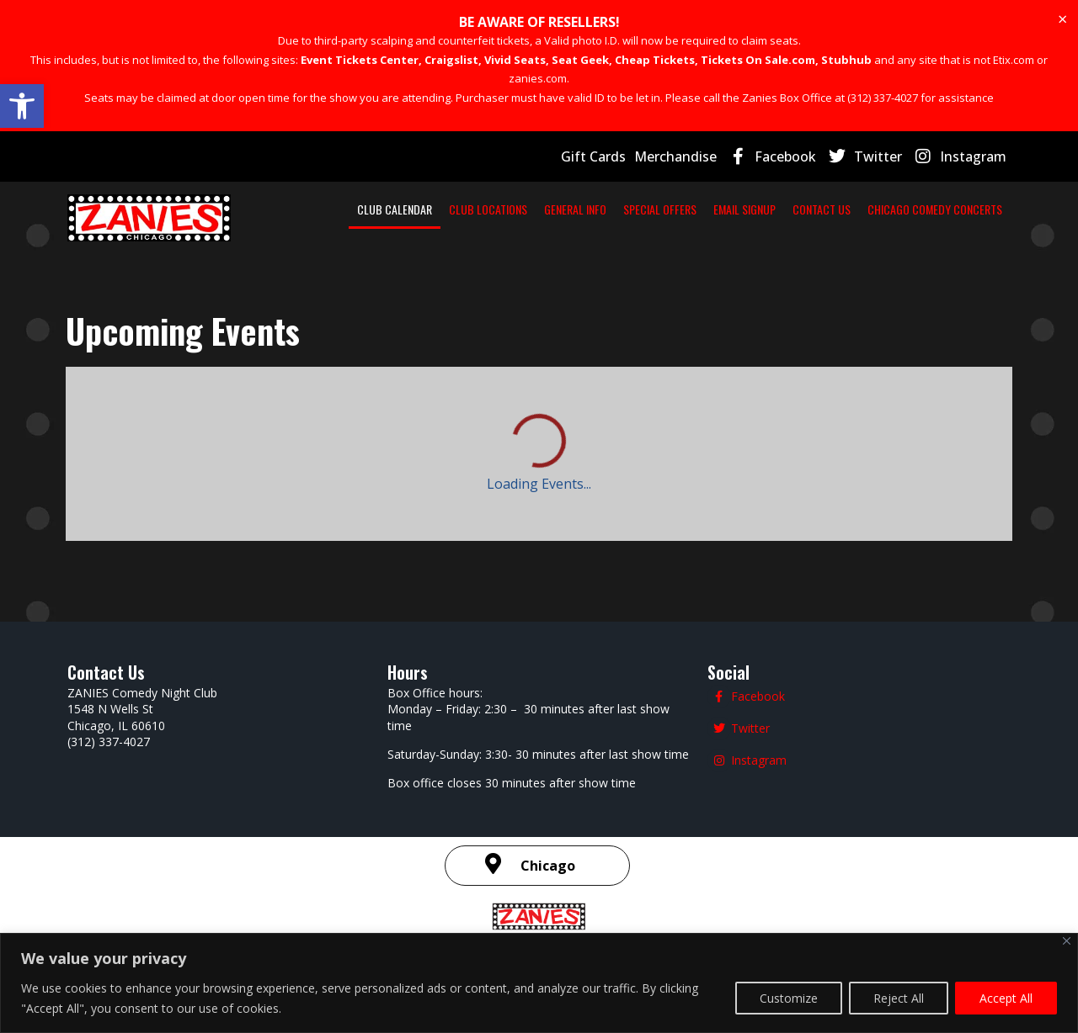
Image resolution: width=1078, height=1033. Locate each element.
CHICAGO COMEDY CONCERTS (934, 209)
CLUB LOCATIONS (488, 209)
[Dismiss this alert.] (1062, 19)
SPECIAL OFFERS (659, 209)
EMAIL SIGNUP (744, 209)
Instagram (973, 156)
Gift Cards (593, 156)
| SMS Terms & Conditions (791, 801)
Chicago (547, 711)
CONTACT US (821, 209)
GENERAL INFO (575, 209)
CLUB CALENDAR (394, 209)
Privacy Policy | (522, 802)
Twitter (878, 156)
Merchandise (675, 156)
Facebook (785, 156)
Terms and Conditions (630, 802)
